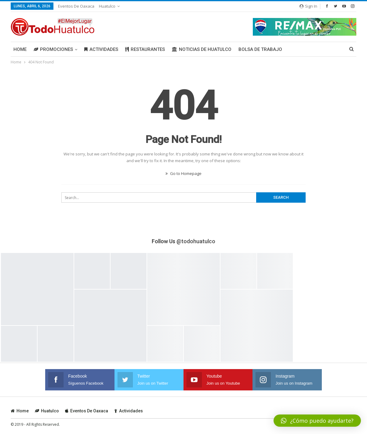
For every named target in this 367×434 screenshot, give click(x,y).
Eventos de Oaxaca (76, 6)
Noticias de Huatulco (201, 49)
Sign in (308, 6)
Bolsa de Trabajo (260, 49)
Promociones (53, 49)
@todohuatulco (195, 241)
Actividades (101, 49)
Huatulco (107, 6)
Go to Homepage (183, 173)
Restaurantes (145, 49)
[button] (317, 420)
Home (20, 49)
